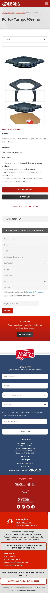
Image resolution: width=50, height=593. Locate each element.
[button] (26, 206)
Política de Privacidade (35, 292)
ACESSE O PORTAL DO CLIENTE (23, 581)
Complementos (20, 13)
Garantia (25, 467)
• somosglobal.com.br (11, 559)
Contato (25, 456)
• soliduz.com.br (9, 556)
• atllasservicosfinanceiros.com (15, 562)
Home (4, 13)
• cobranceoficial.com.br (13, 565)
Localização (25, 460)
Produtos (10, 13)
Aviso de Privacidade (19, 415)
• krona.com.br (8, 554)
